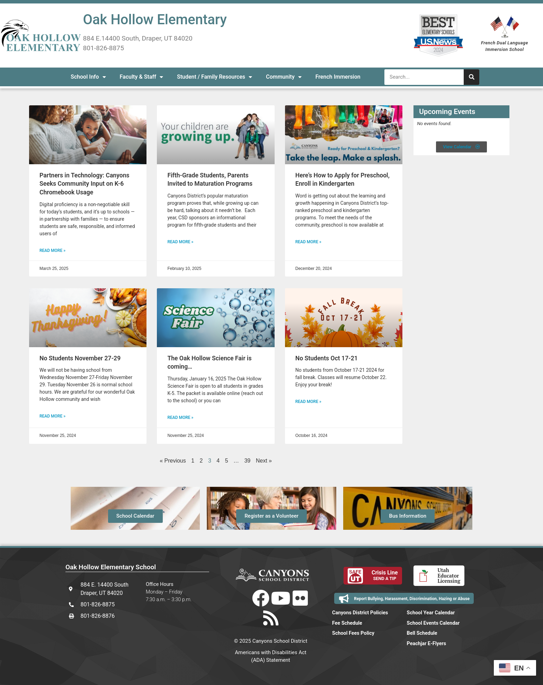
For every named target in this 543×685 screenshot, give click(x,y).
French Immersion (337, 76)
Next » (264, 461)
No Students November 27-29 (80, 358)
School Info (88, 77)
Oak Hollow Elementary (155, 19)
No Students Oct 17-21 (326, 358)
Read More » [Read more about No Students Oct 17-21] (308, 401)
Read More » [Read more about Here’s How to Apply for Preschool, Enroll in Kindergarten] (308, 241)
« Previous (173, 461)
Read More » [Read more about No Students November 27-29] (52, 416)
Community (284, 77)
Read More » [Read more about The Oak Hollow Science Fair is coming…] (180, 417)
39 (247, 461)
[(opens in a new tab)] (87, 134)
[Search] (471, 77)
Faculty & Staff (141, 77)
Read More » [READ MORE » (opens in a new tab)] (52, 250)
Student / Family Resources (214, 77)
